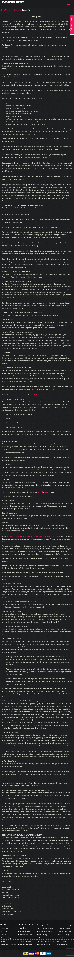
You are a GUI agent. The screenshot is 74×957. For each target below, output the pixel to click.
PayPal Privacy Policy (38, 395)
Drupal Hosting (62, 941)
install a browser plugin (53, 536)
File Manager (24, 938)
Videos (3, 941)
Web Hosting (42, 938)
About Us (4, 928)
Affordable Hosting (44, 944)
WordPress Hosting (63, 928)
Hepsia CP (23, 928)
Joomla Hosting (62, 938)
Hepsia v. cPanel (25, 931)
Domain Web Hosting (45, 931)
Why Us (4, 931)
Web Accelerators (26, 944)
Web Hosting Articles (45, 928)
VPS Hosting (42, 935)
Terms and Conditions (13, 10)
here (3, 542)
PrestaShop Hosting (64, 931)
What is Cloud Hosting (46, 941)
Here (3, 492)
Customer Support (7, 938)
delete (47, 492)
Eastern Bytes (13, 2)
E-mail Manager (25, 941)
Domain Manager (26, 935)
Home (3, 10)
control (40, 492)
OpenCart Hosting (63, 935)
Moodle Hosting (62, 944)
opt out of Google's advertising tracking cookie (26, 536)
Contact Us (5, 935)
